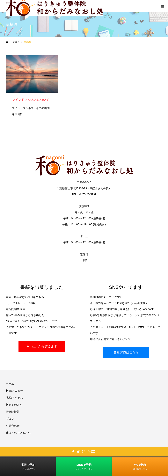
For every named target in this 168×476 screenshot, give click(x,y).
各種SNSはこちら (126, 352)
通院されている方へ (18, 432)
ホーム (10, 383)
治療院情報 (12, 411)
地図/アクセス (14, 397)
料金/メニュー (14, 390)
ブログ (10, 418)
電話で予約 (28, 466)
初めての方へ (14, 404)
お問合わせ (12, 425)
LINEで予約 (84, 466)
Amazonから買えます (42, 346)
